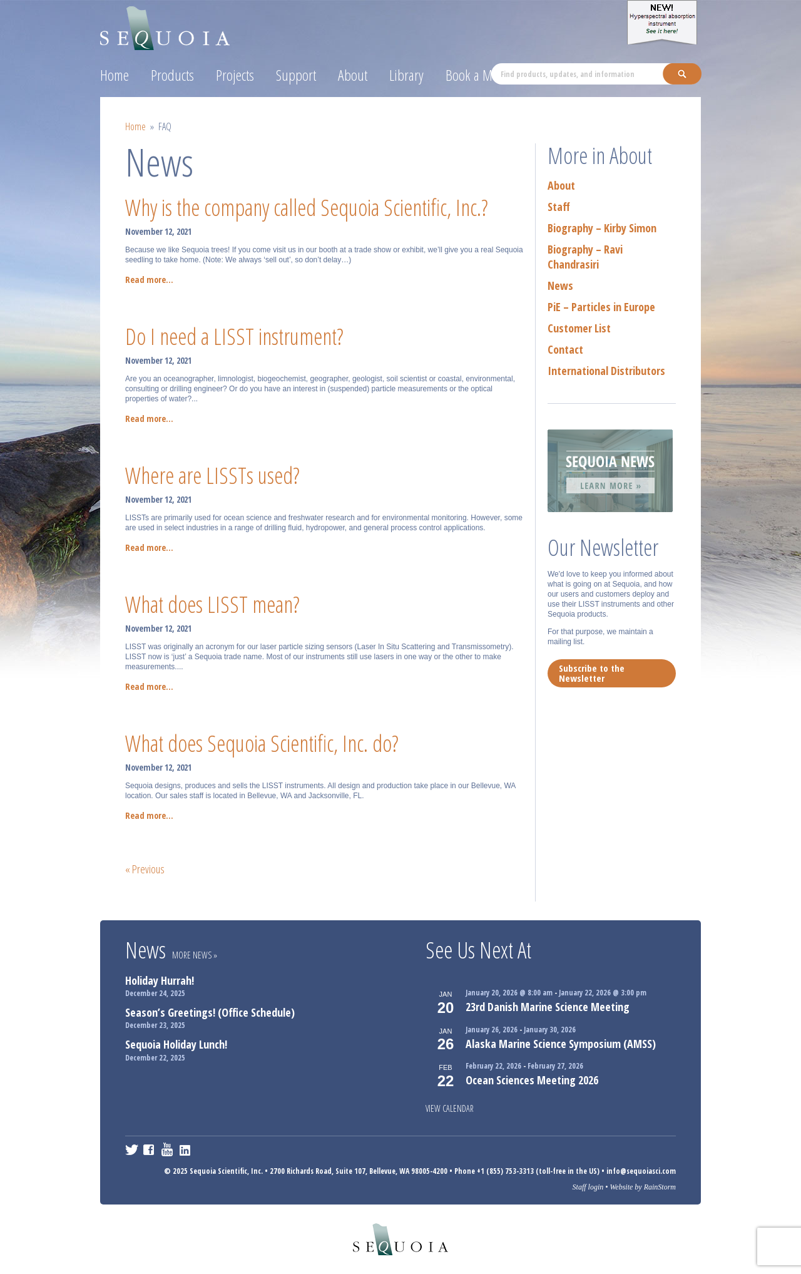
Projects (235, 74)
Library (406, 74)
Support (296, 74)
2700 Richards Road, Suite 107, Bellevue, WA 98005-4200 (358, 1171)
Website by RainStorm (643, 1187)
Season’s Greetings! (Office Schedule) (210, 1012)
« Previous (145, 868)
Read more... (149, 279)
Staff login (588, 1187)
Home (114, 74)
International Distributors (606, 370)
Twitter (131, 1149)
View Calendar (450, 1108)
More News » (194, 955)
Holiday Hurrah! (159, 980)
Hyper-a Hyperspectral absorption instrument (664, 22)
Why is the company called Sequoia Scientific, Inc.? (306, 207)
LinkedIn (186, 1149)
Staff (559, 206)
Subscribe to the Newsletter (592, 673)
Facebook (149, 1149)
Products (172, 74)
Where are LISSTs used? (212, 475)
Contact (565, 349)
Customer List (579, 328)
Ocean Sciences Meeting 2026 (532, 1079)
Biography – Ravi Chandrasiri (585, 257)
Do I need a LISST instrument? (234, 336)
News (560, 285)
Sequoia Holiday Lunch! (176, 1044)
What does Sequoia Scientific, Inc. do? (262, 743)
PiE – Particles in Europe (601, 306)
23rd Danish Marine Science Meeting (548, 1006)
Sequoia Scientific (165, 26)
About (352, 74)
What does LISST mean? (212, 604)
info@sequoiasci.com (641, 1171)
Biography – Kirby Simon (602, 227)
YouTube (168, 1149)
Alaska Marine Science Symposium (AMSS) (561, 1043)
